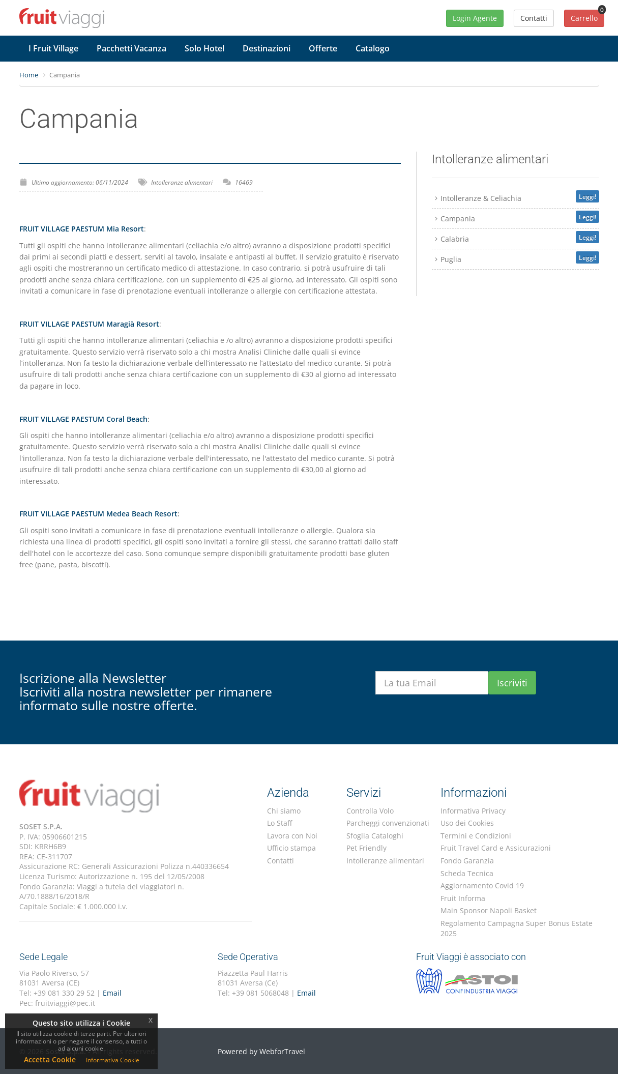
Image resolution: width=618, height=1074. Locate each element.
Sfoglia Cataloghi (374, 835)
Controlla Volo (370, 811)
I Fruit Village (53, 48)
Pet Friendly (366, 848)
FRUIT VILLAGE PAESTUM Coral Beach (83, 419)
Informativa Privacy (473, 811)
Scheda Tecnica (466, 873)
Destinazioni (266, 48)
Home (28, 74)
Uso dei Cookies (467, 823)
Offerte (323, 48)
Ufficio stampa (291, 848)
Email (112, 993)
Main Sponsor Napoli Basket (488, 910)
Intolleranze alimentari (182, 182)
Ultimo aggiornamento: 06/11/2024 (80, 182)
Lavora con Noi (292, 835)
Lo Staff (279, 823)
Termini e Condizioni (475, 835)
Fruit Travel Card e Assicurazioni (495, 848)
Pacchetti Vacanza (131, 48)
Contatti (280, 860)
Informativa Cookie (112, 1060)
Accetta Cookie (50, 1059)
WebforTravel (282, 1051)
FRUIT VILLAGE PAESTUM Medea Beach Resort (98, 513)
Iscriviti (512, 683)
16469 (244, 182)
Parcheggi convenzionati (387, 823)
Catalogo (373, 48)
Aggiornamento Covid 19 (482, 885)
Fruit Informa (462, 898)
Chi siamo (284, 811)
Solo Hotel (204, 48)
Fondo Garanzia (467, 860)
